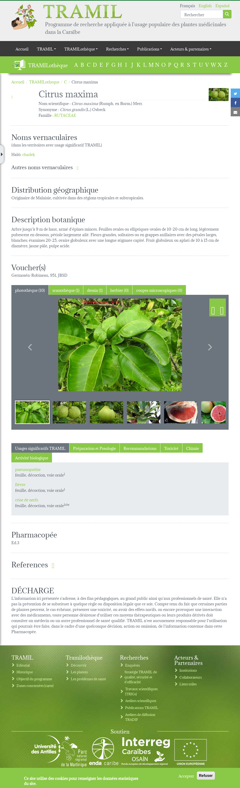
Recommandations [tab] (139, 448)
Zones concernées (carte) (35, 685)
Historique (24, 671)
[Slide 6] (218, 412)
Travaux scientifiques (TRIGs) (141, 691)
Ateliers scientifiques (140, 700)
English (205, 5)
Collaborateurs (190, 677)
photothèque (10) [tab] (30, 290)
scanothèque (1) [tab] (65, 290)
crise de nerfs (26, 499)
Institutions (188, 670)
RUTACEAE (65, 115)
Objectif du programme (34, 678)
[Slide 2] (69, 412)
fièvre (20, 484)
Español (222, 5)
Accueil (22, 48)
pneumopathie (28, 469)
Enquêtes (132, 665)
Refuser (206, 776)
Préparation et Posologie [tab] (94, 448)
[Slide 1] (32, 412)
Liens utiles (188, 683)
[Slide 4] (143, 412)
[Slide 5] (180, 412)
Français (187, 5)
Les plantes (79, 671)
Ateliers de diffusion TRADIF (140, 717)
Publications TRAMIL (141, 707)
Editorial (23, 665)
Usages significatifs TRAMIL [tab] (40, 448)
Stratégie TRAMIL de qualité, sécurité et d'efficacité (140, 676)
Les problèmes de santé (88, 678)
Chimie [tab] (192, 448)
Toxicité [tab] (171, 448)
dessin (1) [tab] (95, 290)
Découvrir (79, 665)
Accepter (186, 776)
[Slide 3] (106, 412)
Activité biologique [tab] (31, 457)
